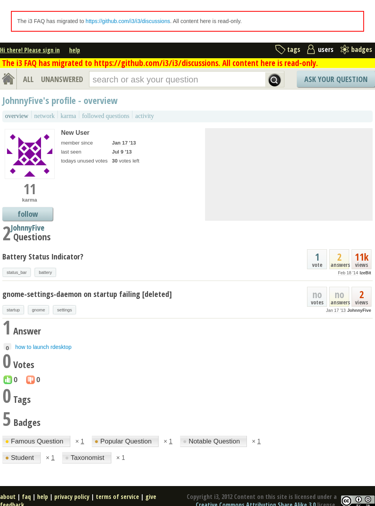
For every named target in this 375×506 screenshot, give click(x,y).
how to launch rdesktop (43, 347)
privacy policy (71, 496)
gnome (38, 310)
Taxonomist (85, 457)
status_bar (17, 272)
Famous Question (35, 441)
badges (361, 49)
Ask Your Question (336, 79)
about (8, 496)
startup (13, 310)
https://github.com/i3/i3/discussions (128, 21)
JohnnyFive (359, 310)
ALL (28, 79)
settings (64, 310)
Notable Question (212, 441)
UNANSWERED (62, 79)
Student (20, 457)
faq (26, 496)
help (74, 50)
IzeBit (365, 272)
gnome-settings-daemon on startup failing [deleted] (87, 294)
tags (293, 49)
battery (45, 272)
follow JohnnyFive (28, 215)
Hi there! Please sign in (30, 50)
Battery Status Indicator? (42, 256)
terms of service (117, 496)
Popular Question (124, 441)
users (326, 49)
